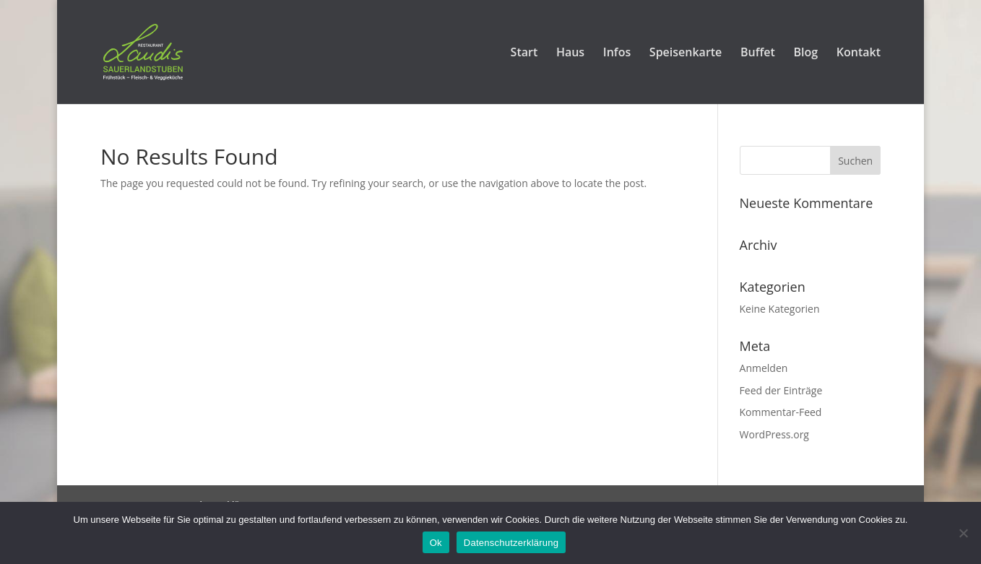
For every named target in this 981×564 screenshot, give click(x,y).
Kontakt (859, 53)
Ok (436, 542)
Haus (570, 53)
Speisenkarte (685, 53)
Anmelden (764, 368)
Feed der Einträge (781, 390)
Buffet (757, 53)
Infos (617, 53)
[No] (963, 533)
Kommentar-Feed (781, 412)
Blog (805, 53)
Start (524, 53)
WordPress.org (774, 434)
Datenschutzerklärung (511, 542)
